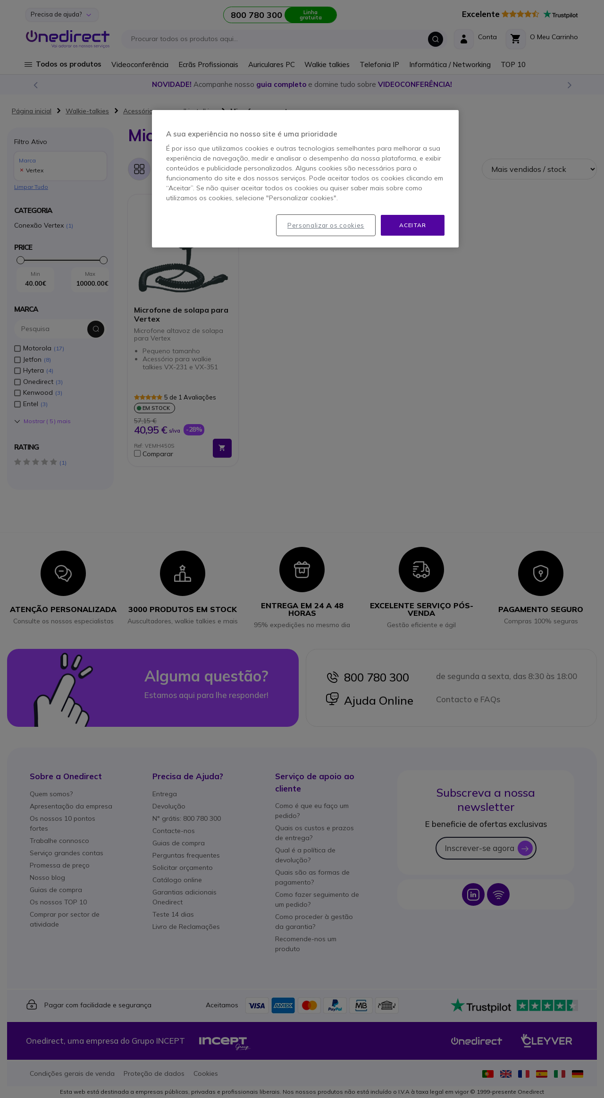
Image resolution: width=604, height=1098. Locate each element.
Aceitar (412, 225)
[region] (305, 179)
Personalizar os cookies (325, 225)
